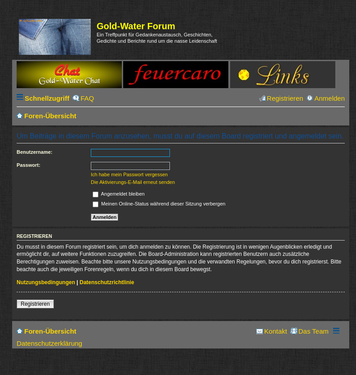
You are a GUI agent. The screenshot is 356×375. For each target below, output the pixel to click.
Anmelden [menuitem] (329, 98)
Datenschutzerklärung (49, 343)
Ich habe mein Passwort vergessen (129, 174)
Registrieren (35, 304)
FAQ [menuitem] (87, 98)
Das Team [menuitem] (313, 331)
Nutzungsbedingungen (46, 282)
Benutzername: (34, 152)
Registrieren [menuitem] (285, 98)
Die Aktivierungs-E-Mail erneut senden (133, 182)
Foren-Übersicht (50, 331)
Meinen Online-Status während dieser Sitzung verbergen (159, 203)
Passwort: (28, 165)
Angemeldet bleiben (119, 193)
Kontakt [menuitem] (275, 331)
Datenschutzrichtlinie (107, 282)
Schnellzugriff (47, 98)
